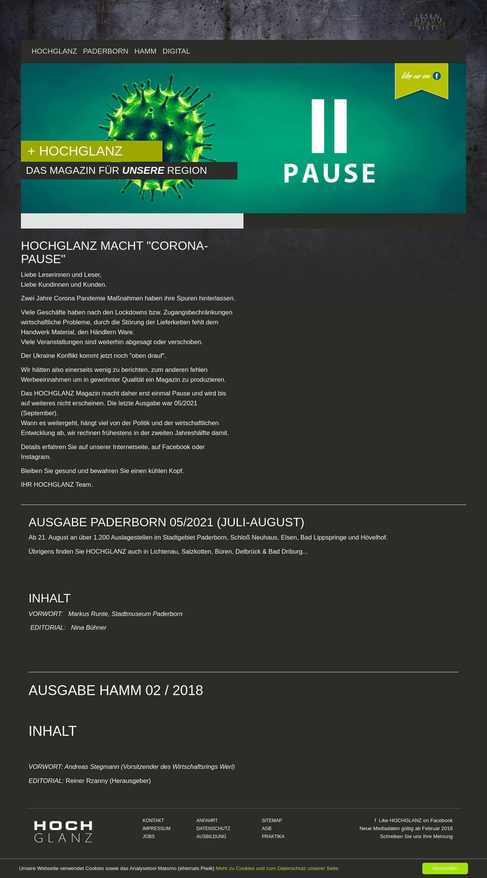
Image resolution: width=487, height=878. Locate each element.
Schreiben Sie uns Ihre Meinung (416, 836)
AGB (267, 828)
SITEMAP (272, 820)
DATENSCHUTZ (213, 828)
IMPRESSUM (156, 828)
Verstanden (445, 868)
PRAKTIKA (273, 836)
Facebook (441, 820)
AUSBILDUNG (211, 836)
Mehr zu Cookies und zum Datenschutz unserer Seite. (278, 868)
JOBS (149, 836)
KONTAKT (153, 820)
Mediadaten (386, 828)
